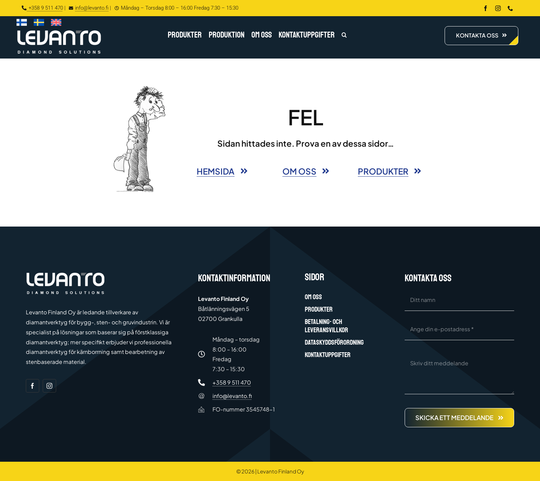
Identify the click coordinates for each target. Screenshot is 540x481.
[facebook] (485, 8)
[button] (344, 35)
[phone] (510, 8)
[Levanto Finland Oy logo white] (59, 31)
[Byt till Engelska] (56, 24)
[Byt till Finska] (22, 24)
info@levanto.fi (88, 8)
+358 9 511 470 (42, 8)
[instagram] (498, 8)
